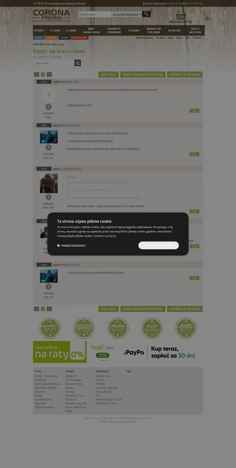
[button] (71, 245)
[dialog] (118, 233)
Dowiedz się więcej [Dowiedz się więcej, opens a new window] (104, 235)
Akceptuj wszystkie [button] (158, 245)
